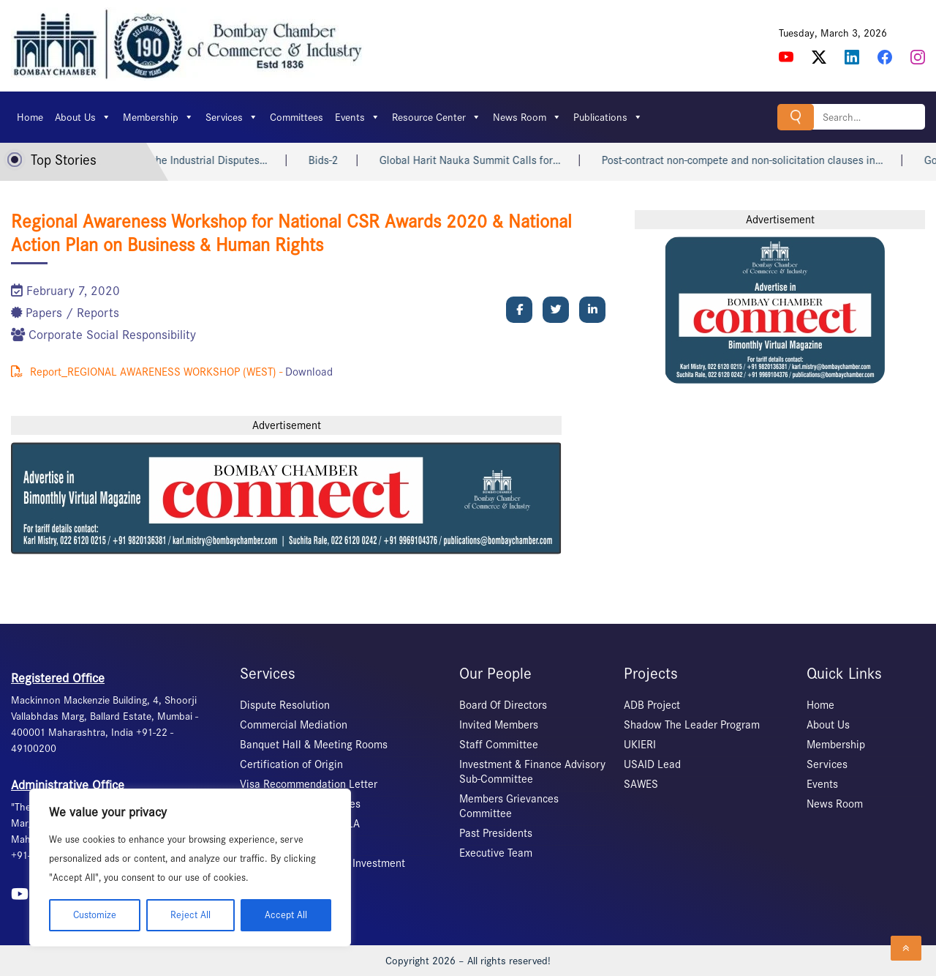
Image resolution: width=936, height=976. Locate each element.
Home (30, 117)
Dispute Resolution (285, 705)
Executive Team (495, 853)
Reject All (190, 915)
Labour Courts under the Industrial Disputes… (209, 160)
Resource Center (436, 117)
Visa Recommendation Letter (308, 784)
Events (357, 117)
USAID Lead (652, 764)
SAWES (641, 784)
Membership (158, 117)
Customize (94, 915)
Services (231, 117)
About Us (83, 117)
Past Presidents (495, 833)
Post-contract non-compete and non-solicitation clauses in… (792, 160)
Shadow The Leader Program (692, 724)
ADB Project (652, 705)
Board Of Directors (503, 705)
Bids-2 (373, 160)
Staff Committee (498, 744)
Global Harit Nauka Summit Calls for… (520, 160)
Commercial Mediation (293, 724)
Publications (608, 117)
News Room (527, 117)
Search (795, 117)
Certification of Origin (291, 764)
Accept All (286, 915)
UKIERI (640, 744)
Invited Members (498, 724)
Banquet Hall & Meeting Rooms (314, 744)
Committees (296, 117)
